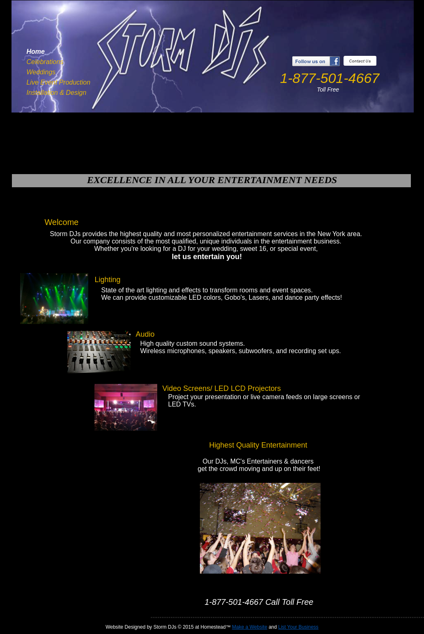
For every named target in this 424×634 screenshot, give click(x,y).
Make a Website (249, 627)
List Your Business (298, 627)
